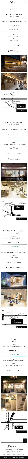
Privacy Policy (8, 449)
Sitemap (16, 449)
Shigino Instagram (14, 50)
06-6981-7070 (14, 134)
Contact (21, 449)
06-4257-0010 (14, 242)
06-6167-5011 (14, 26)
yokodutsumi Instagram (14, 267)
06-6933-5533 (14, 350)
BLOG (19, 45)
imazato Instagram (14, 159)
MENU (9, 45)
